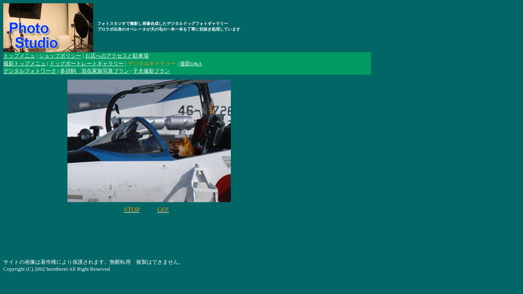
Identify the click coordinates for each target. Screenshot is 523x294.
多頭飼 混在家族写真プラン (94, 71)
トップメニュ (19, 56)
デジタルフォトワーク (29, 71)
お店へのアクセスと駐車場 (117, 56)
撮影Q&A (191, 63)
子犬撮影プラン (151, 71)
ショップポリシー (60, 56)
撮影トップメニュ (24, 63)
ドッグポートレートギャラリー (86, 63)
